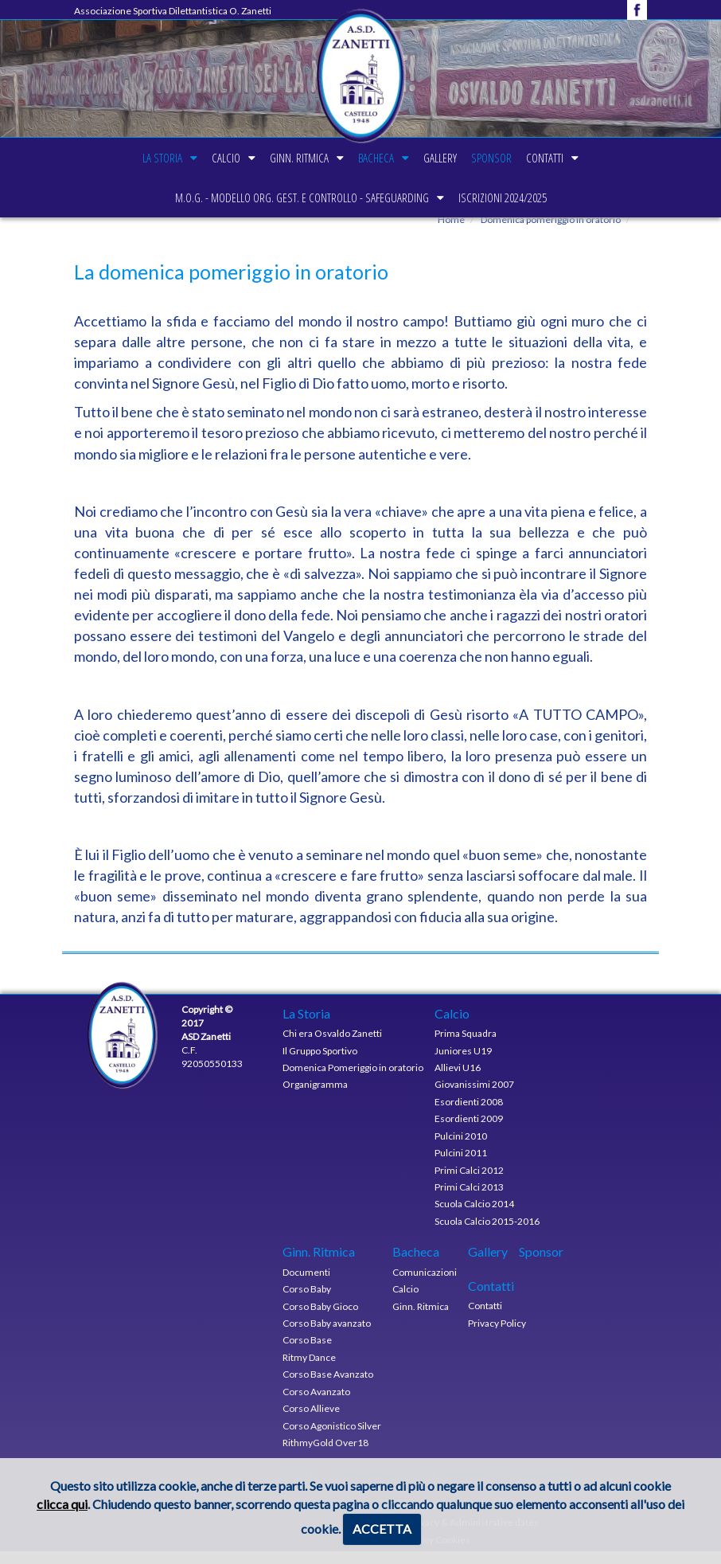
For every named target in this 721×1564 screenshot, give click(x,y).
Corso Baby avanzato (327, 1336)
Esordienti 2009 (469, 1131)
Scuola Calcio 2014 (474, 1216)
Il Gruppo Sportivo (320, 1063)
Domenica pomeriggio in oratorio (550, 232)
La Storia (134, 158)
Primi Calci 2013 (469, 1200)
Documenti (306, 1284)
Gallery (449, 158)
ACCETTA (382, 1528)
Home (451, 232)
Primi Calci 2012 (469, 1182)
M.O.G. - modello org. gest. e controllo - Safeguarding (297, 197)
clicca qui (62, 1503)
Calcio (207, 158)
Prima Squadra (466, 1046)
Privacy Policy (497, 1335)
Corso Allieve (311, 1421)
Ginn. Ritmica (289, 158)
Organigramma (315, 1097)
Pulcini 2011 (461, 1165)
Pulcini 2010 (461, 1148)
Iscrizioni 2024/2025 (507, 197)
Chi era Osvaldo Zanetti (332, 1046)
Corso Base (307, 1353)
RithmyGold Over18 (325, 1455)
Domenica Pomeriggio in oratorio (353, 1080)
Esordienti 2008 (469, 1114)
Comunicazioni (424, 1284)
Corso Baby (307, 1302)
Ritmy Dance (309, 1370)
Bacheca (376, 158)
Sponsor (510, 158)
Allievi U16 (458, 1080)
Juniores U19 (463, 1063)
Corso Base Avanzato (328, 1387)
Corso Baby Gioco (320, 1318)
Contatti (573, 158)
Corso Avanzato (316, 1404)
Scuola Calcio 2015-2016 (487, 1233)
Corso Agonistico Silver (332, 1438)
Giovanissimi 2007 (474, 1097)
